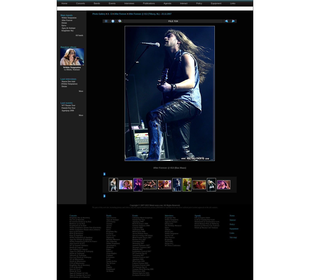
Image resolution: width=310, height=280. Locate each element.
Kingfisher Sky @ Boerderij (80, 218)
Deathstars (110, 247)
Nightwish (110, 237)
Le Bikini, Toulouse (72, 69)
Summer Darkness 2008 (141, 226)
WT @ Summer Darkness (79, 245)
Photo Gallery (99, 14)
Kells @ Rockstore (76, 233)
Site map (233, 237)
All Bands (109, 271)
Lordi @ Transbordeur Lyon (205, 220)
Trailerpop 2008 (138, 230)
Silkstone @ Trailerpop (78, 255)
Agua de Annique (69, 28)
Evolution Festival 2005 (141, 275)
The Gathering (111, 241)
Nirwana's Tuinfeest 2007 (141, 247)
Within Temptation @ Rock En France (83, 241)
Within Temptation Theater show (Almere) (85, 230)
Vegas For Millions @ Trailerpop (81, 251)
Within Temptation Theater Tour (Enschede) (85, 228)
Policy (199, 3)
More (81, 91)
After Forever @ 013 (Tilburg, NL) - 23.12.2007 (150, 14)
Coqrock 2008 (137, 228)
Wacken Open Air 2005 (140, 273)
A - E (110, 14)
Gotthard (109, 255)
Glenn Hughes (111, 253)
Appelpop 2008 (68, 110)
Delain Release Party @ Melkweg (207, 224)
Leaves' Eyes (111, 235)
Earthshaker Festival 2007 (141, 251)
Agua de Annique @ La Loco (80, 275)
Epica (64, 25)
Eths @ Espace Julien (202, 218)
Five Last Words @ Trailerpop (80, 257)
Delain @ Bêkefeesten (78, 261)
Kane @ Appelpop (76, 235)
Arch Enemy (110, 222)
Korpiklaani (110, 269)
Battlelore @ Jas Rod (77, 224)
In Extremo (110, 257)
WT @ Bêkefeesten (77, 259)
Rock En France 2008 (140, 224)
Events (112, 3)
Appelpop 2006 (138, 259)
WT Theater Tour (68, 105)
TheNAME (169, 241)
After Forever (67, 20)
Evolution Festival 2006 (141, 265)
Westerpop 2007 (138, 243)
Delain (64, 23)
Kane (108, 265)
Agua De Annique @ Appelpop (81, 239)
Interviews (129, 3)
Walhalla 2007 (137, 249)
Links (232, 3)
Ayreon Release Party (140, 233)
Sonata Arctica (111, 261)
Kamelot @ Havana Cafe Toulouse (207, 226)
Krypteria (109, 233)
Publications (149, 3)
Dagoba (109, 267)
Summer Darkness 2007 (141, 245)
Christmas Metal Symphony (142, 218)
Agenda (167, 3)
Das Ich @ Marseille (77, 220)
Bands (97, 3)
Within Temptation (69, 18)
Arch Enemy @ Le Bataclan (80, 277)
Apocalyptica (111, 245)
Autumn (109, 224)
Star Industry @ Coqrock (79, 249)
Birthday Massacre (113, 239)
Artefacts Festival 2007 (140, 257)
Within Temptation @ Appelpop (81, 237)
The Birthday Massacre (173, 226)
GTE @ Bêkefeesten (77, 263)
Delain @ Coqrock (76, 247)
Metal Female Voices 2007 (141, 237)
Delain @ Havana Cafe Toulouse (206, 228)
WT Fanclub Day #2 (139, 253)
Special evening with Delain (142, 235)
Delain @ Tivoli (75, 271)
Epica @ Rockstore (76, 232)
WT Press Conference (173, 245)
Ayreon (109, 226)
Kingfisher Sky (68, 30)
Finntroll (109, 251)
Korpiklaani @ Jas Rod (78, 226)
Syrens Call (169, 235)
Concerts (80, 3)
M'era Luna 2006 (138, 261)
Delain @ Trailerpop (77, 253)
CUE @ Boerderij (76, 267)
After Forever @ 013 (77, 243)
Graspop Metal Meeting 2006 (142, 269)
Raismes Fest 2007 (139, 239)
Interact (183, 3)
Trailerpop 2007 (138, 255)
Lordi (108, 259)
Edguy (108, 249)
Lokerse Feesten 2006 (140, 263)
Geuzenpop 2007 (138, 241)
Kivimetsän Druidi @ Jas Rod (80, 222)
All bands (79, 35)
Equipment (216, 3)
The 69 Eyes (110, 263)
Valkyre (167, 230)
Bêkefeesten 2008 (138, 232)
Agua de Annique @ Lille (79, 273)
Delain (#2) (169, 232)
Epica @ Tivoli (75, 269)
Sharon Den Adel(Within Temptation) (69, 82)
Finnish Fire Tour (69, 108)
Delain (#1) (169, 243)
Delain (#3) (169, 224)
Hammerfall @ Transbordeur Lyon (207, 222)
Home (64, 3)
